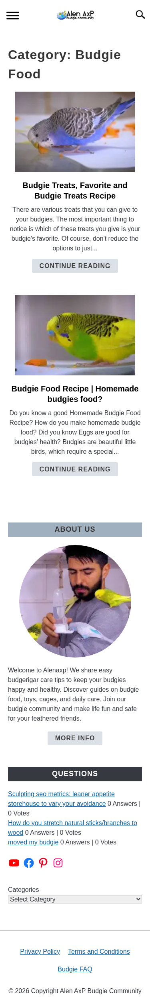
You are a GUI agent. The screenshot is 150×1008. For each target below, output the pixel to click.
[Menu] (13, 16)
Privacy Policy (40, 951)
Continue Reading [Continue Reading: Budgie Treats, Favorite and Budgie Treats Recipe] (75, 265)
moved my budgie (33, 842)
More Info (75, 738)
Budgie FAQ (75, 969)
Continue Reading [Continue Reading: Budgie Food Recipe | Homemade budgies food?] (75, 469)
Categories (23, 889)
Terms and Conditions (99, 951)
